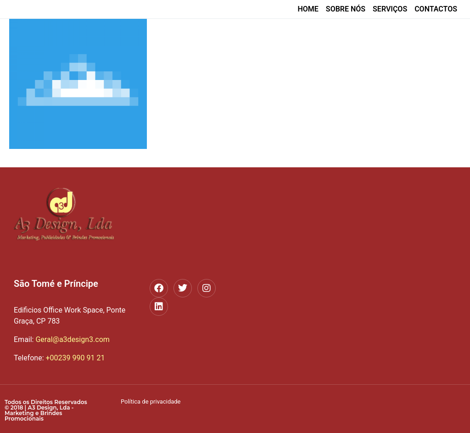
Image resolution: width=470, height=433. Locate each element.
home (307, 9)
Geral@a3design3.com (62, 339)
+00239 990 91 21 (75, 357)
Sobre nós (345, 9)
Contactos (435, 9)
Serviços (390, 9)
